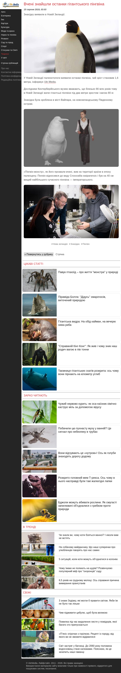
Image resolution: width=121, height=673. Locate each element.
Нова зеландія (60, 244)
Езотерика (6, 16)
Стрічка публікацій (9, 63)
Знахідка (75, 244)
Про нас (5, 68)
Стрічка (60, 254)
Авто (3, 12)
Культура (5, 27)
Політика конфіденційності (14, 76)
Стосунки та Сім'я (9, 50)
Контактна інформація (12, 72)
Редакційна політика (11, 80)
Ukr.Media (50, 82)
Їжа (2, 19)
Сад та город (7, 42)
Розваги (4, 38)
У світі (4, 58)
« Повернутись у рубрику (39, 254)
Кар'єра (4, 23)
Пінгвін (86, 244)
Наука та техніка (8, 35)
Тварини (5, 54)
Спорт (4, 46)
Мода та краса (7, 31)
